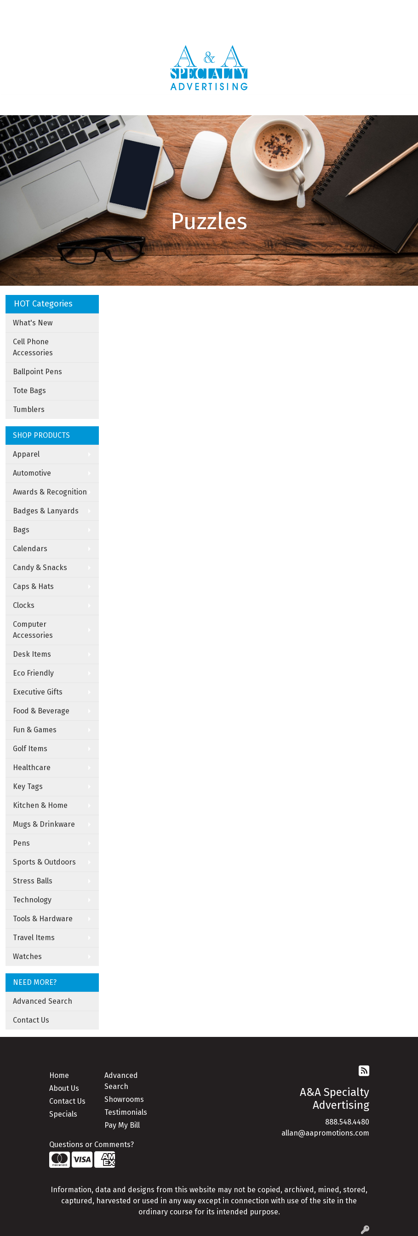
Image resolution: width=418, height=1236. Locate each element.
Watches (27, 956)
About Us (64, 1088)
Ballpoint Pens (37, 371)
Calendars (30, 548)
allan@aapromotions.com (325, 1133)
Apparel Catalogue (40, 30)
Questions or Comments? (91, 1144)
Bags (21, 529)
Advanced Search (42, 1001)
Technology (32, 899)
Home (19, 10)
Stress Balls (32, 881)
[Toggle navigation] (14, 105)
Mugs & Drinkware (44, 824)
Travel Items (34, 937)
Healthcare (32, 767)
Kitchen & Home (40, 805)
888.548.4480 (347, 1122)
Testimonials (125, 1112)
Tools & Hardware (43, 918)
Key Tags (28, 786)
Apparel (26, 454)
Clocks (23, 605)
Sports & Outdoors (44, 862)
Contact (89, 10)
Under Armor (114, 30)
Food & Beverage (41, 710)
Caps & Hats (33, 586)
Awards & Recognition (50, 492)
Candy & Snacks (40, 567)
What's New (32, 322)
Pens (21, 843)
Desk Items (32, 654)
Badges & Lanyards (46, 510)
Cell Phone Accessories (33, 347)
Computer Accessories (33, 630)
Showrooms (124, 1099)
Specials (63, 1114)
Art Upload (127, 10)
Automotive (32, 473)
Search (275, 10)
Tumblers (29, 409)
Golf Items (30, 748)
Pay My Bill (122, 1125)
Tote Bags (29, 390)
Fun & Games (35, 729)
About (45, 10)
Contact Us (31, 1020)
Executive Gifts (38, 692)
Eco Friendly (33, 673)
